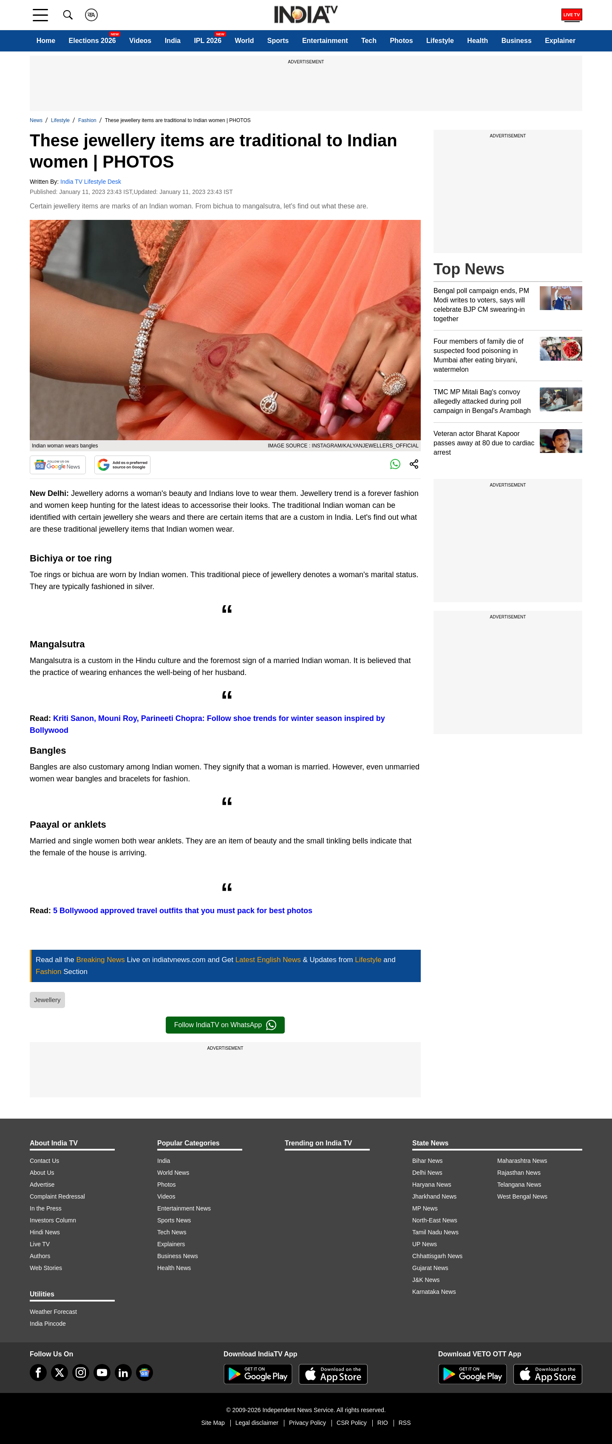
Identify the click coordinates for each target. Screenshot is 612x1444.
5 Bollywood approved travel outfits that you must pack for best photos (182, 910)
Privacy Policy (307, 1422)
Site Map (212, 1422)
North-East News (434, 1220)
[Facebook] (38, 1372)
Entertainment (325, 40)
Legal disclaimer (256, 1422)
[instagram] (80, 1372)
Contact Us (44, 1160)
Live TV (40, 1244)
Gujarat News (430, 1268)
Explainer (560, 40)
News (36, 120)
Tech (369, 40)
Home (46, 40)
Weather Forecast (53, 1311)
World (244, 40)
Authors (40, 1256)
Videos (140, 40)
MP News (425, 1208)
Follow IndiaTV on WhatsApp (225, 1025)
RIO (382, 1422)
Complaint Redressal (57, 1196)
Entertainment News (184, 1208)
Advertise (42, 1184)
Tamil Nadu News (435, 1232)
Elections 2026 (92, 40)
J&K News (426, 1279)
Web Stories (46, 1268)
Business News (177, 1256)
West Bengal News (522, 1196)
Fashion (87, 120)
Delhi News (427, 1172)
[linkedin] (123, 1372)
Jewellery (47, 999)
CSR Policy (352, 1422)
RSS (405, 1422)
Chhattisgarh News (437, 1256)
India (173, 40)
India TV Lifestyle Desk (90, 181)
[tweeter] (59, 1372)
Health (477, 40)
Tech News (171, 1232)
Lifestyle (440, 40)
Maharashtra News (522, 1160)
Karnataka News (434, 1291)
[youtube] (102, 1372)
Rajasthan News (519, 1172)
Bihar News (427, 1160)
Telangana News (519, 1184)
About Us (42, 1172)
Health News (174, 1268)
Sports (278, 40)
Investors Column (53, 1220)
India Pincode (48, 1323)
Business (517, 40)
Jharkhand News (434, 1196)
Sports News (174, 1220)
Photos (401, 40)
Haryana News (431, 1184)
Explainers (171, 1244)
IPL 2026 (207, 40)
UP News (424, 1244)
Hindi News (45, 1232)
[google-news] (144, 1372)
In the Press (46, 1208)
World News (173, 1172)
